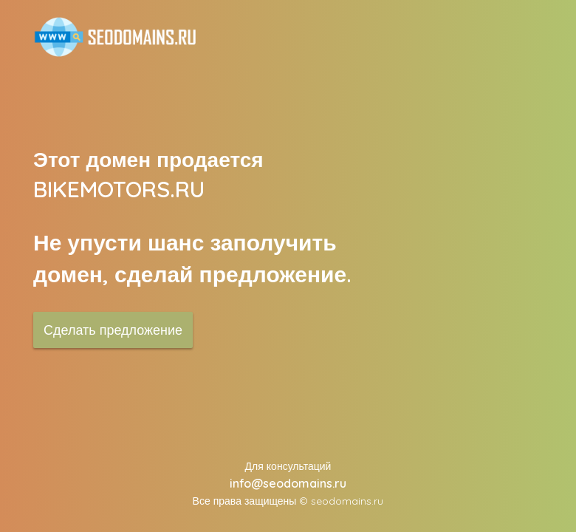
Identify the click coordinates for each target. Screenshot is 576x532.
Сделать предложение (113, 329)
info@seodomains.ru (288, 483)
